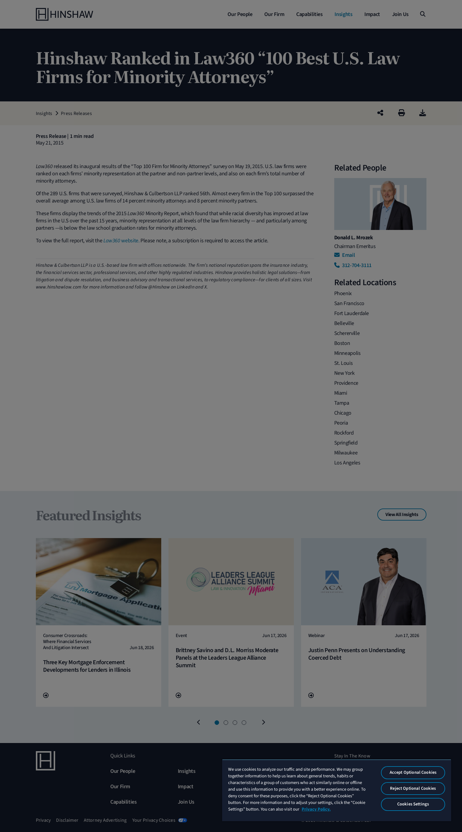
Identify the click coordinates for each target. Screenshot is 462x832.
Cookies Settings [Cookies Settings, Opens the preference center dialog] (413, 804)
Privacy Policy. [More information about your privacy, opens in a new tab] (316, 809)
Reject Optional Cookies (413, 788)
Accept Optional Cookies (413, 772)
